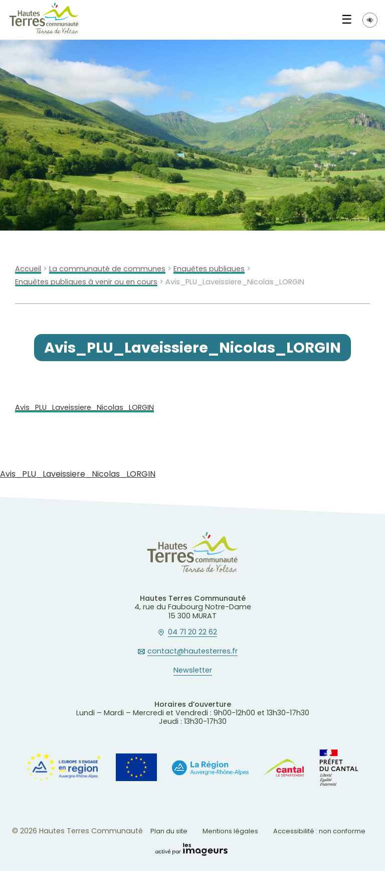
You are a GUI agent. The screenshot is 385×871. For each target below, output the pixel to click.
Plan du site (168, 831)
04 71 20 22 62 (192, 632)
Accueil (28, 269)
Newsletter (192, 670)
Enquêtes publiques (209, 269)
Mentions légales (230, 831)
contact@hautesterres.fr (192, 651)
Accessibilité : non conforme (319, 831)
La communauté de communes (107, 269)
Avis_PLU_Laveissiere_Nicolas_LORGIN (84, 407)
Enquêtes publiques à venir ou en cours (86, 282)
